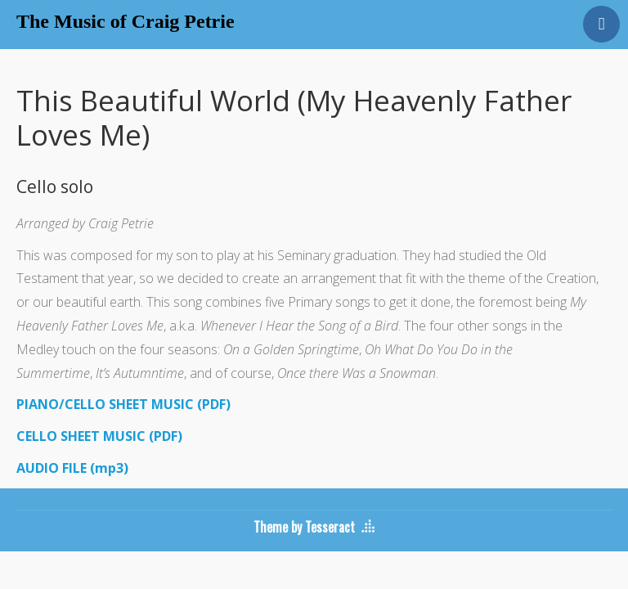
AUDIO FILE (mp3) (72, 468)
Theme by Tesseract (304, 527)
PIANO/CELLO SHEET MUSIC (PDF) (123, 404)
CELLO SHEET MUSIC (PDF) (99, 436)
